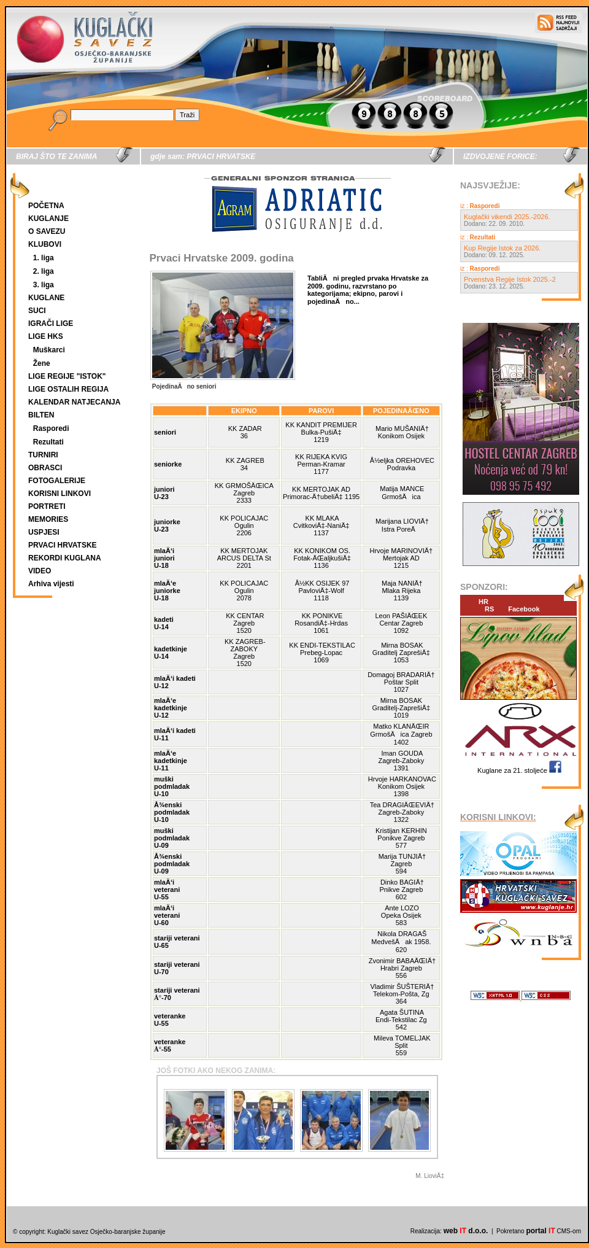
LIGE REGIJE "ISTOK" (67, 376)
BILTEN (41, 415)
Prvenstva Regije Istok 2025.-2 (510, 279)
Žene (41, 363)
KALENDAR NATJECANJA (74, 402)
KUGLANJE (48, 218)
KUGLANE (46, 297)
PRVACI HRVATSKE (62, 545)
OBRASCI (45, 467)
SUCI (37, 310)
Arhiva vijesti (51, 583)
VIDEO (39, 571)
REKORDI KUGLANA (64, 558)
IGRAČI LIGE (50, 323)
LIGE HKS (45, 336)
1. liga (43, 258)
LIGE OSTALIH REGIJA (68, 389)
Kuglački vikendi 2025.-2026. (507, 216)
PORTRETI (47, 506)
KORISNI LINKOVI (59, 493)
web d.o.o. (466, 1231)
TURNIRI (43, 455)
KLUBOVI (44, 244)
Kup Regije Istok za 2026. (502, 248)
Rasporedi (51, 428)
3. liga (43, 285)
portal (540, 1231)
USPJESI (44, 532)
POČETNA (46, 205)
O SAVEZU (46, 231)
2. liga (43, 271)
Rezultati (48, 442)
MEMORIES (48, 519)
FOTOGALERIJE (56, 480)
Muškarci (49, 350)
